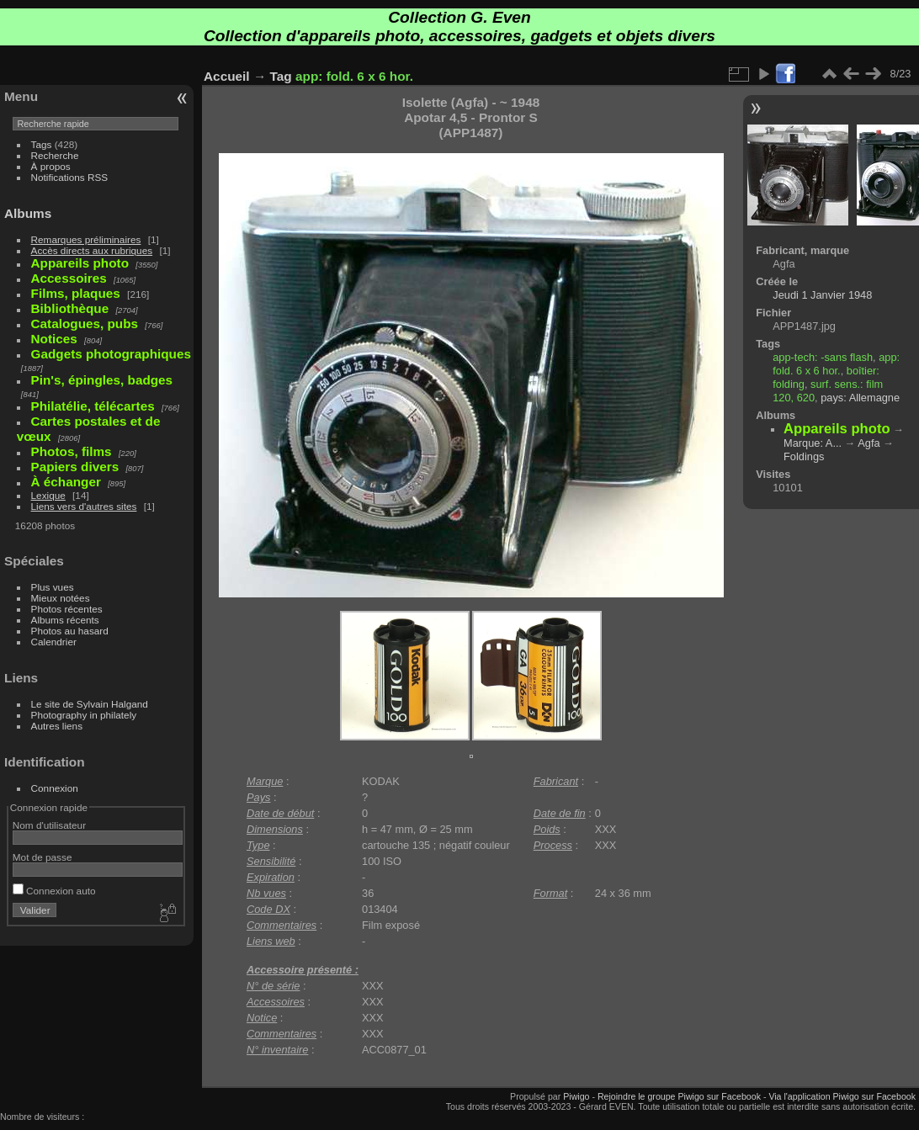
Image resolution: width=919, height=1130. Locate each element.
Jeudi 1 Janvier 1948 (822, 295)
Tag (281, 76)
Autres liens (56, 725)
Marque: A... (813, 443)
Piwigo (576, 1096)
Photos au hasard (70, 630)
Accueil (227, 76)
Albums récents (65, 619)
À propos (51, 166)
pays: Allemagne (860, 397)
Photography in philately (84, 714)
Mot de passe (42, 856)
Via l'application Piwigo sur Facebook (842, 1096)
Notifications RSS (70, 177)
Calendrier (54, 641)
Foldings (804, 456)
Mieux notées (60, 597)
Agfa (868, 443)
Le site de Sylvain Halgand (89, 703)
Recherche (55, 155)
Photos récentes (67, 608)
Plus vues (52, 586)
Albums (27, 213)
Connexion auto (54, 890)
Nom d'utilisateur (49, 825)
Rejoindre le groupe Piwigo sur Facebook (679, 1096)
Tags (41, 144)
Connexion (54, 788)
